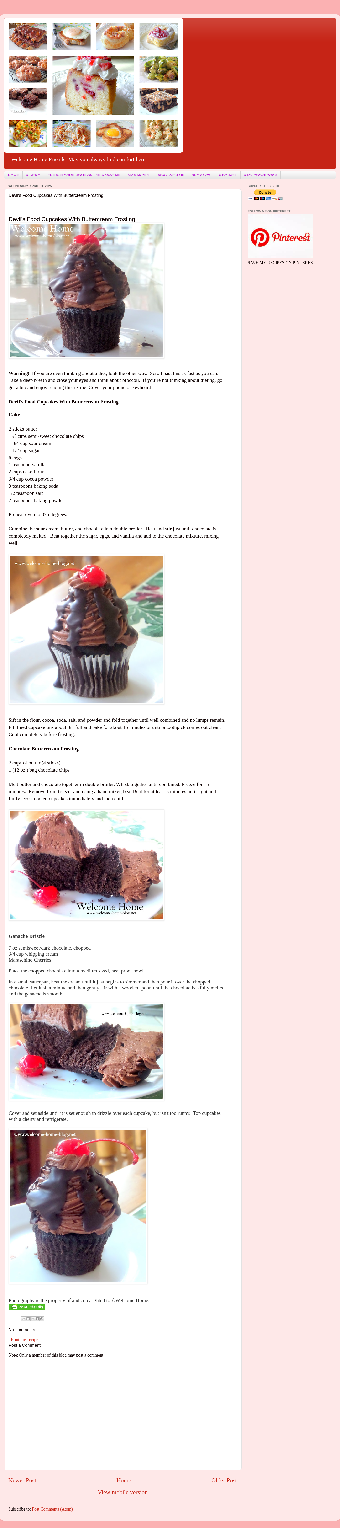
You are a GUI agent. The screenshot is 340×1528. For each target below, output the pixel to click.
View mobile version (123, 1492)
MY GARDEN (138, 175)
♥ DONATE (227, 175)
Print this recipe (24, 1339)
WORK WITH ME (170, 175)
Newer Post (22, 1480)
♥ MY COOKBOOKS (260, 175)
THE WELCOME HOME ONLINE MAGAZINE (84, 175)
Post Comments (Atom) (52, 1509)
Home (123, 1480)
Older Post (224, 1480)
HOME (13, 175)
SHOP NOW (201, 175)
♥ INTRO (33, 175)
